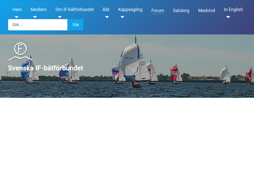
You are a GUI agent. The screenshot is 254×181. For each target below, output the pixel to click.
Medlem (39, 9)
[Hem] (16, 17)
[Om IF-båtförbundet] (59, 17)
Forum (157, 10)
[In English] (227, 17)
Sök (75, 24)
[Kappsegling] (121, 17)
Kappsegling (130, 9)
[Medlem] (34, 17)
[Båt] (106, 17)
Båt (106, 9)
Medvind (206, 10)
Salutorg (181, 10)
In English (233, 9)
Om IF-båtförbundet (75, 9)
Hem (17, 9)
